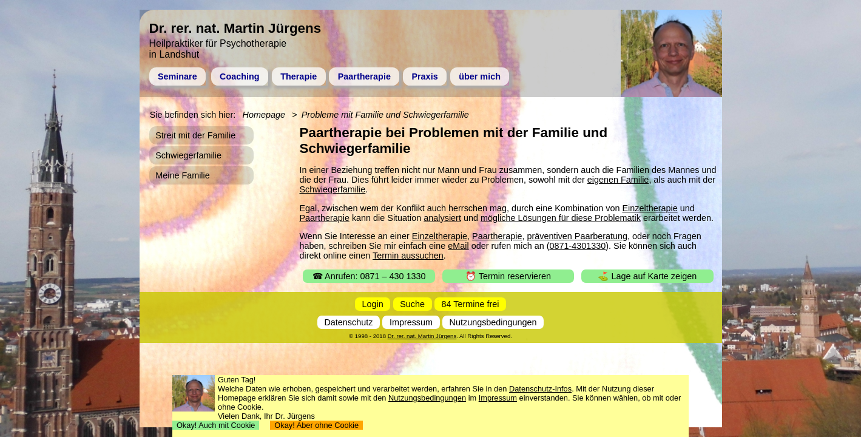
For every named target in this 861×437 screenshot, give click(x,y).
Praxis (424, 76)
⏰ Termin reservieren (508, 276)
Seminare (177, 76)
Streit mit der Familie (195, 135)
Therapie (298, 76)
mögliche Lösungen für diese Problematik (561, 218)
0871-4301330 (577, 246)
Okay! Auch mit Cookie (216, 425)
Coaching (240, 76)
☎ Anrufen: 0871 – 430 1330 (369, 276)
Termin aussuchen (408, 255)
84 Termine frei (470, 304)
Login (372, 304)
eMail (458, 246)
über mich (480, 76)
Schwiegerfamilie (333, 189)
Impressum (411, 322)
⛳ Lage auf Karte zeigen (647, 276)
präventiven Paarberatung (577, 236)
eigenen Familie (618, 180)
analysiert (442, 218)
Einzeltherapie (649, 208)
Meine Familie (182, 175)
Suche (412, 304)
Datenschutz (348, 322)
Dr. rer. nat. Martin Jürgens (422, 336)
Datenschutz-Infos (540, 388)
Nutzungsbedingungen (493, 322)
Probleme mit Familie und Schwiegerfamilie (385, 115)
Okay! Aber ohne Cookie (316, 425)
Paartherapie (364, 76)
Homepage (264, 115)
